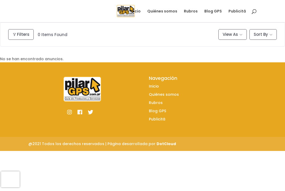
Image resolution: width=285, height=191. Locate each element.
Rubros (191, 11)
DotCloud (166, 143)
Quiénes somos (162, 11)
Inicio (135, 11)
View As (230, 34)
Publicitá (237, 11)
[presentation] (10, 179)
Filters (20, 34)
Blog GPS (213, 11)
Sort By (261, 34)
